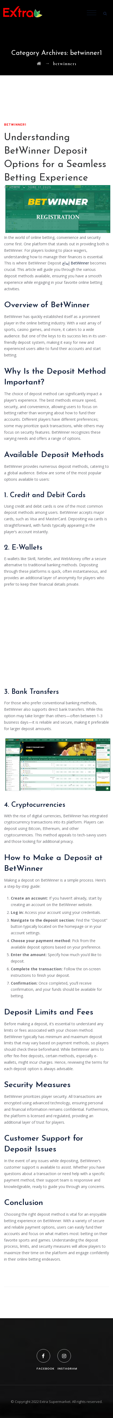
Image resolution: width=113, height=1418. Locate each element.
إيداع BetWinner (75, 263)
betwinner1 (15, 125)
